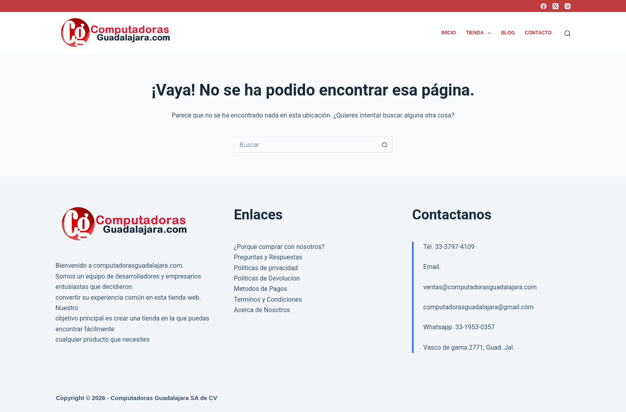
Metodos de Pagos (260, 289)
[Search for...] (305, 145)
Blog (508, 33)
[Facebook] (544, 6)
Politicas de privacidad (266, 268)
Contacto (538, 33)
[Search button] (385, 145)
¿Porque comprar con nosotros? (279, 247)
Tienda (480, 33)
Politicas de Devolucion (267, 278)
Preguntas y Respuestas (268, 257)
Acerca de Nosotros (262, 310)
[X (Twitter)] (556, 6)
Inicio (448, 33)
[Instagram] (568, 6)
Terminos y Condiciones (268, 299)
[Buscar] (568, 33)
